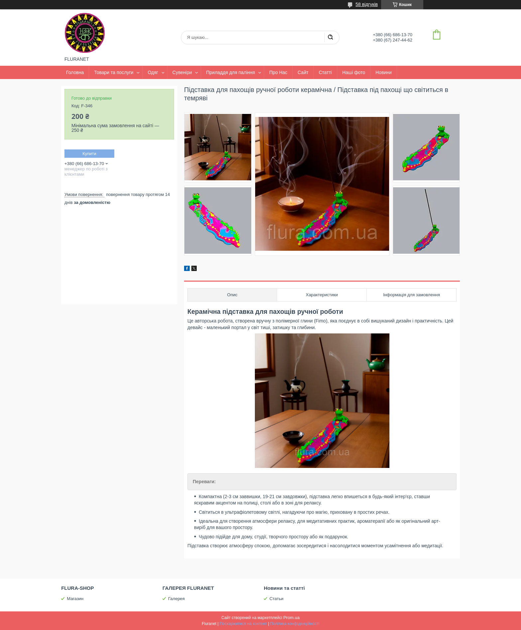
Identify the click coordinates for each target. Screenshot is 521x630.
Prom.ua (291, 617)
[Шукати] (330, 37)
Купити (89, 153)
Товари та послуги (113, 72)
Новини (383, 72)
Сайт (303, 72)
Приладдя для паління (230, 72)
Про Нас (278, 72)
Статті (325, 72)
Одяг (153, 72)
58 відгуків (367, 4)
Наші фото (353, 72)
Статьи (276, 598)
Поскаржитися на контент (243, 623)
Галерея (176, 598)
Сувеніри (182, 72)
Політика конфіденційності (294, 623)
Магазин (75, 598)
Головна (75, 72)
